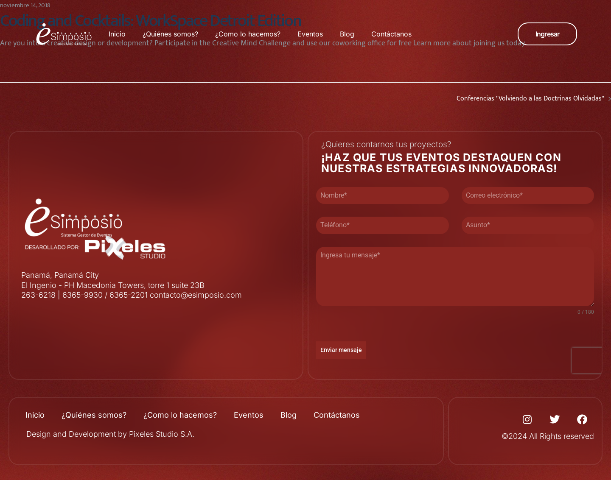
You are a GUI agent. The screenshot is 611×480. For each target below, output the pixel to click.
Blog (347, 34)
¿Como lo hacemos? (247, 34)
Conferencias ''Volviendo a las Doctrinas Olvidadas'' (458, 99)
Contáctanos (391, 34)
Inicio (117, 34)
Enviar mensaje (341, 349)
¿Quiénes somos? (170, 34)
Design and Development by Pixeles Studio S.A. (110, 434)
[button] (547, 33)
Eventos (310, 34)
